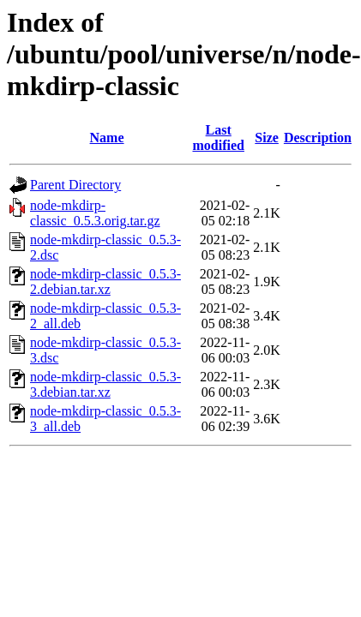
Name (107, 137)
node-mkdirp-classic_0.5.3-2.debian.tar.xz (105, 282)
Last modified (218, 138)
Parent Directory (75, 184)
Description (318, 137)
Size (267, 137)
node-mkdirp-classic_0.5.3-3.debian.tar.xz (105, 384)
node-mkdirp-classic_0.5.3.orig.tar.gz (95, 213)
